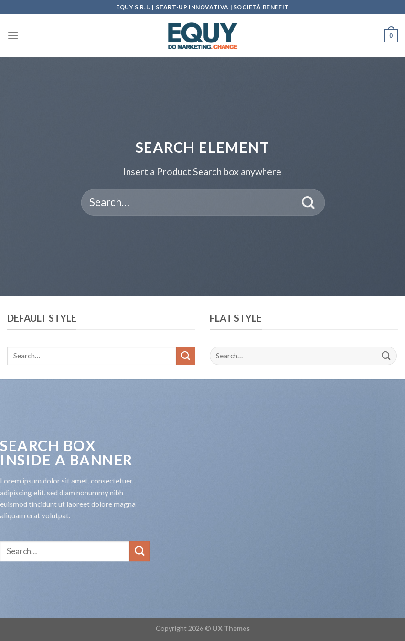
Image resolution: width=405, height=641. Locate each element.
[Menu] (13, 35)
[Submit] (308, 202)
